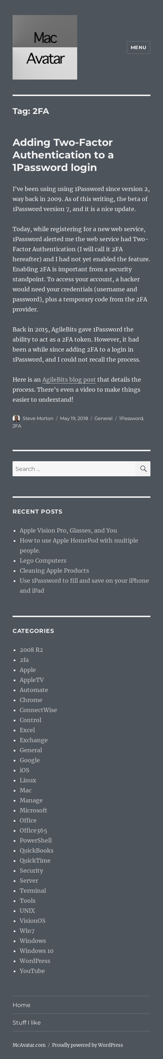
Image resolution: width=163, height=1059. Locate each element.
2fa (24, 659)
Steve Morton (38, 418)
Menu (138, 47)
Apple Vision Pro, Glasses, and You (68, 530)
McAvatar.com (29, 1045)
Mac (26, 790)
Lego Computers (43, 560)
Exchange (34, 740)
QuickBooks (36, 850)
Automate (34, 689)
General (103, 418)
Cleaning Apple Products (54, 570)
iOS (24, 770)
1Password (131, 418)
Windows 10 (36, 950)
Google (30, 760)
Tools (28, 900)
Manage (31, 800)
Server (29, 880)
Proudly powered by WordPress (87, 1045)
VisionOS (33, 920)
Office (28, 820)
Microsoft (33, 810)
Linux (28, 780)
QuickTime (35, 860)
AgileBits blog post (69, 379)
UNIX (27, 910)
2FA (17, 426)
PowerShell (36, 840)
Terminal (33, 890)
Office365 (33, 830)
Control (30, 720)
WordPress (35, 960)
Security (31, 870)
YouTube (32, 970)
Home (22, 1005)
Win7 (27, 930)
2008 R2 (31, 649)
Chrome (31, 699)
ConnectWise (38, 710)
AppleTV (32, 679)
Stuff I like (27, 1022)
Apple (28, 669)
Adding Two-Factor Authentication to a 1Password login (63, 154)
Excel (27, 730)
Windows (33, 940)
